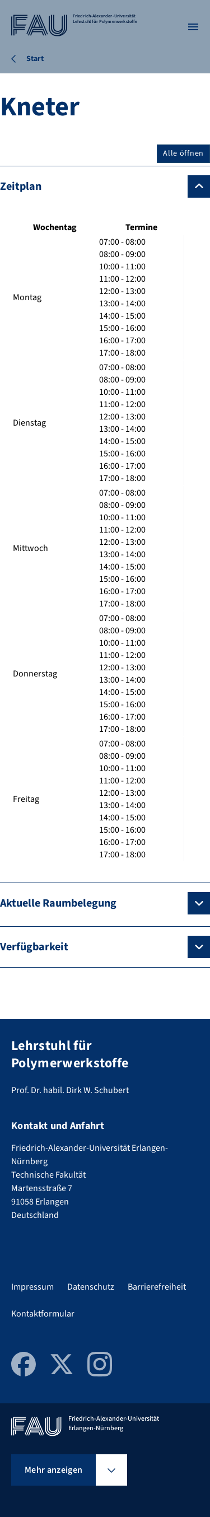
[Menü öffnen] (193, 27)
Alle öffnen (183, 153)
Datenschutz (90, 1287)
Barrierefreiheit (157, 1287)
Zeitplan (20, 186)
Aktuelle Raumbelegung (58, 903)
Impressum (32, 1287)
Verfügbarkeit (34, 947)
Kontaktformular (42, 1314)
